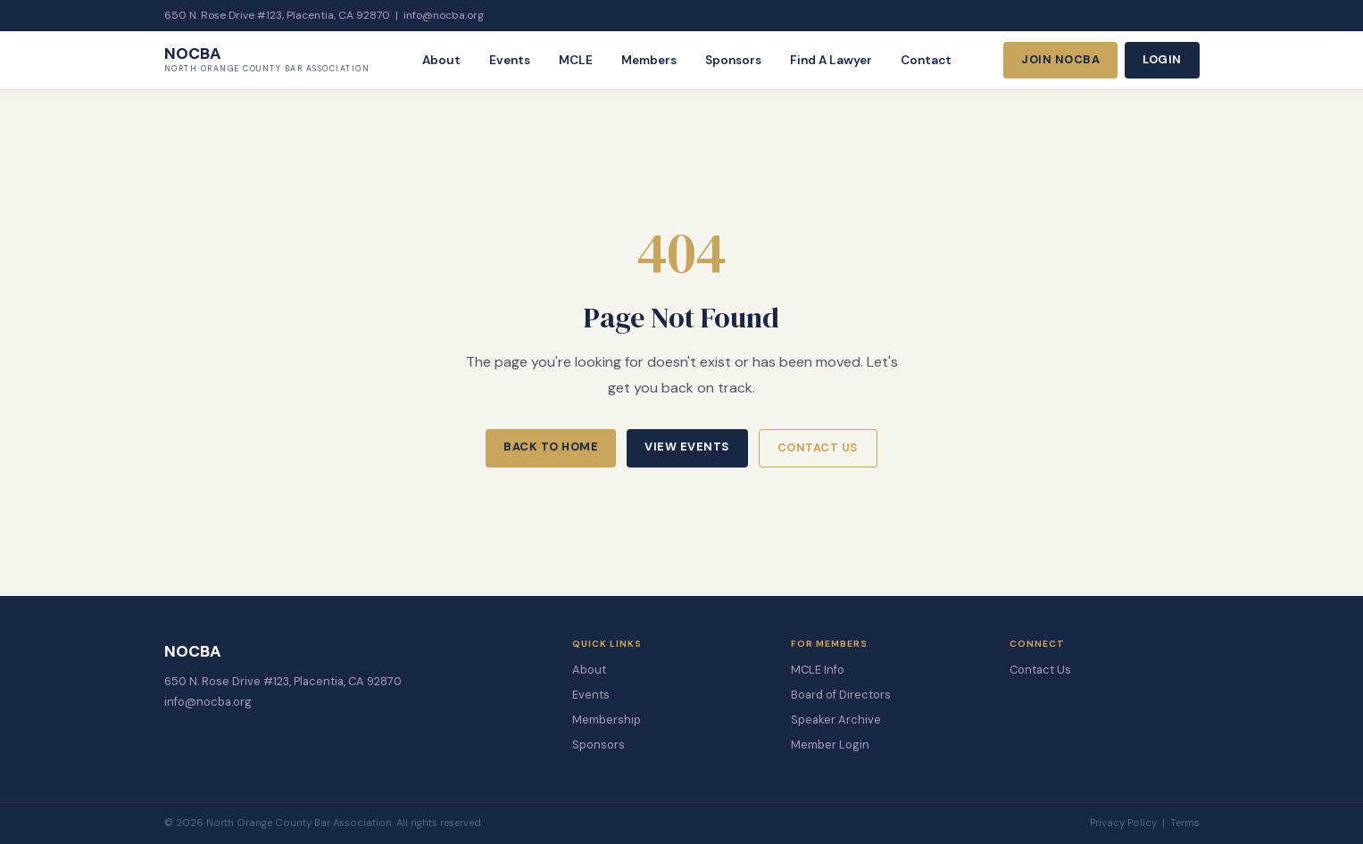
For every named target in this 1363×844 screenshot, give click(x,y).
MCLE (576, 60)
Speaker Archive (836, 719)
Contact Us (818, 447)
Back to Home (550, 446)
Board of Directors (841, 694)
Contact (926, 60)
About (441, 60)
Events (509, 60)
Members (649, 60)
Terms (1185, 822)
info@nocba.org (443, 15)
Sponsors (733, 60)
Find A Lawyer (831, 60)
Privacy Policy (1123, 822)
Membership (606, 719)
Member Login (830, 744)
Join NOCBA (1060, 59)
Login (1162, 59)
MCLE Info (817, 669)
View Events (687, 446)
